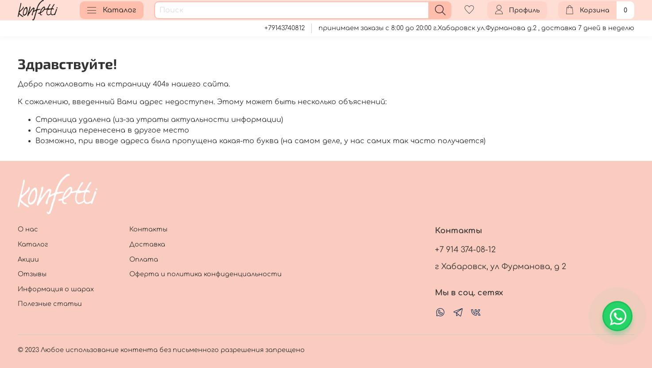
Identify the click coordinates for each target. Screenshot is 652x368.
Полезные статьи (50, 303)
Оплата (143, 259)
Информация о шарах (56, 289)
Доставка (147, 244)
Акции (28, 259)
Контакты (148, 229)
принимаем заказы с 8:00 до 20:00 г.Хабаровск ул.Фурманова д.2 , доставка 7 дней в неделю (476, 27)
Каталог (111, 10)
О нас (28, 229)
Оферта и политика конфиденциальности (205, 274)
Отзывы (32, 274)
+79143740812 (284, 27)
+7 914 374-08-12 (465, 249)
